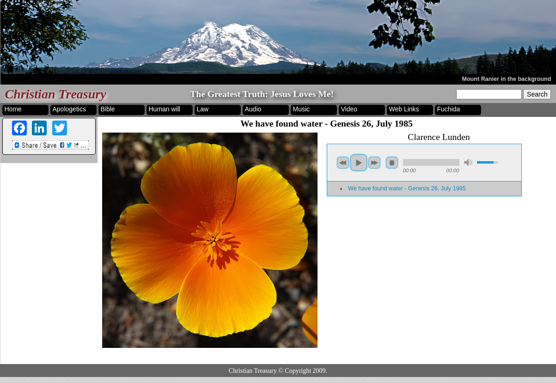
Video (349, 109)
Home (13, 109)
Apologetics (69, 109)
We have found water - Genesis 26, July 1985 (407, 188)
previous (342, 162)
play (358, 162)
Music (301, 109)
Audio (253, 109)
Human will (164, 109)
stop (391, 162)
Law (203, 109)
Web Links (404, 109)
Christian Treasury (55, 94)
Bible (108, 109)
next (374, 162)
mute (468, 162)
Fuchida (448, 109)
